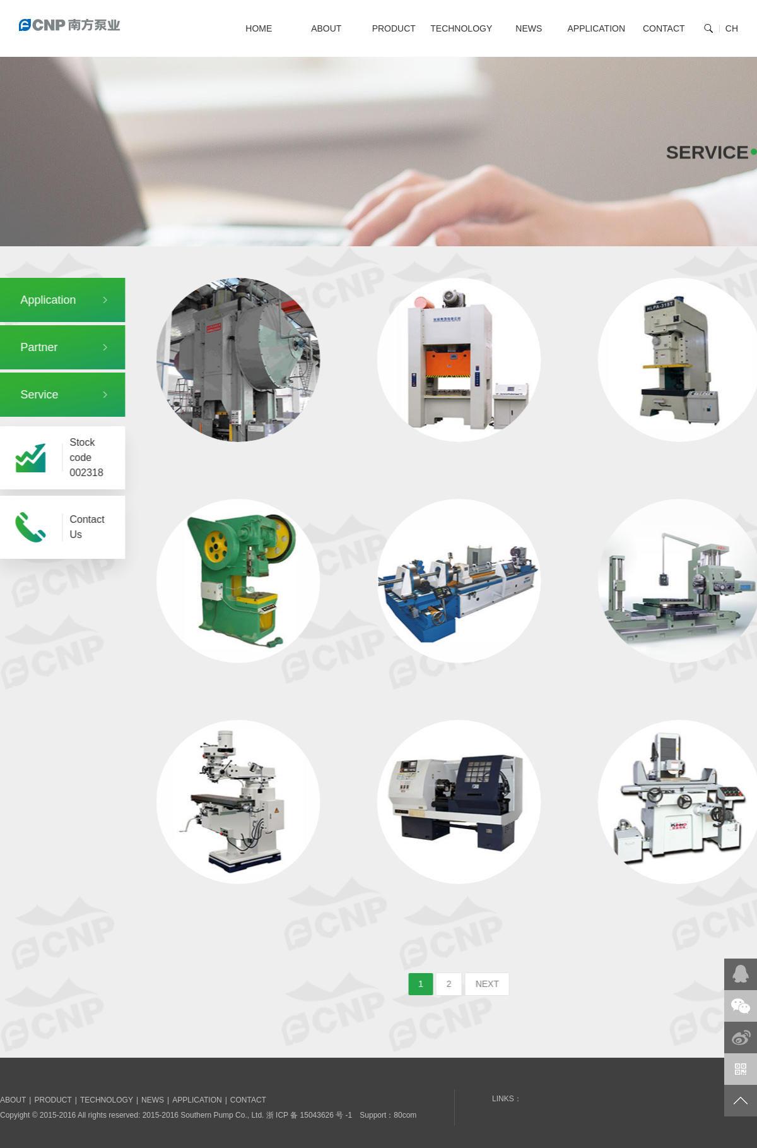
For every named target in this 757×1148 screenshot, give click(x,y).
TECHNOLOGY (461, 28)
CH (731, 28)
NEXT (503, 984)
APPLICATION (596, 28)
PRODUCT (394, 28)
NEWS (528, 28)
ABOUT (326, 28)
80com (405, 1115)
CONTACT (664, 28)
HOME (258, 28)
